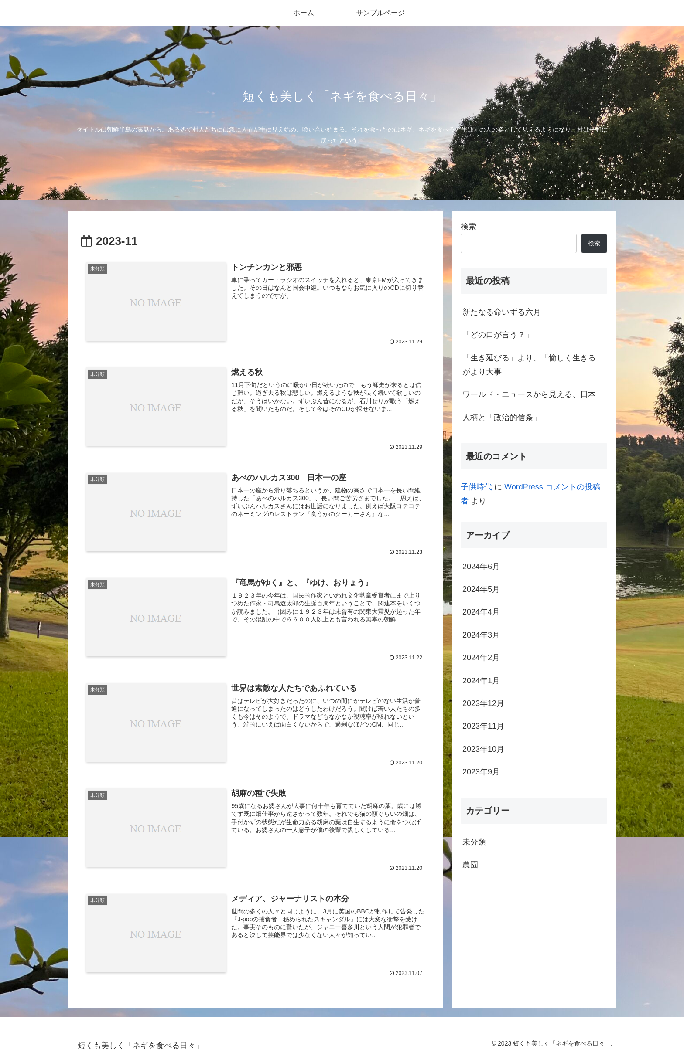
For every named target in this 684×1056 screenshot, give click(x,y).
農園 (470, 864)
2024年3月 (481, 635)
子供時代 (476, 486)
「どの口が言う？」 (497, 334)
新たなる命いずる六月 (501, 312)
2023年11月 (483, 726)
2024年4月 (481, 612)
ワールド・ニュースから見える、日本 (529, 394)
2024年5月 (481, 589)
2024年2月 (481, 657)
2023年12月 (483, 703)
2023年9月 (481, 771)
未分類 (474, 842)
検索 (468, 226)
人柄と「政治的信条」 (501, 417)
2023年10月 (483, 749)
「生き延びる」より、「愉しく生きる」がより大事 (533, 364)
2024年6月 (481, 566)
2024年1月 (481, 680)
